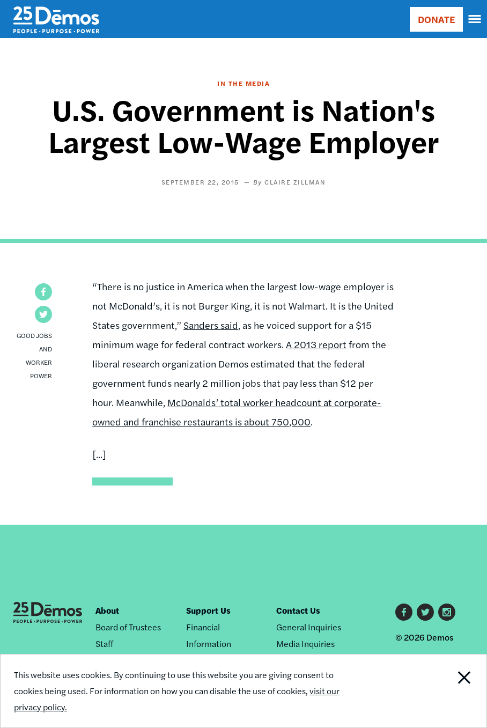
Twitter (425, 612)
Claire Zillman (295, 182)
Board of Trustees (128, 627)
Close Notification (440, 691)
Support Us (208, 610)
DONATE (436, 19)
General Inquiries (308, 627)
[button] (43, 291)
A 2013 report (316, 344)
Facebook (403, 612)
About (107, 610)
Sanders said (210, 325)
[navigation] (475, 19)
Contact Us (298, 610)
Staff (104, 643)
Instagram (446, 612)
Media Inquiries (305, 643)
